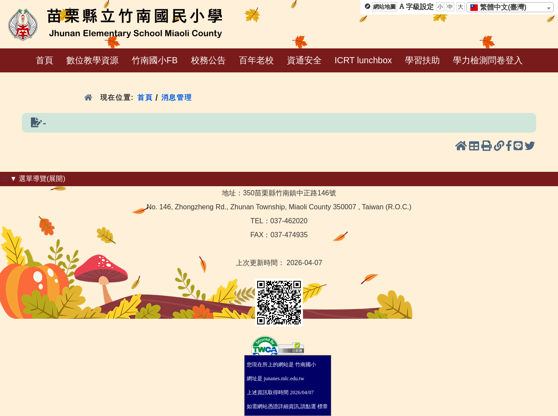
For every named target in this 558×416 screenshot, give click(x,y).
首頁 (44, 60)
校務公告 (208, 60)
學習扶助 (422, 60)
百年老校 (256, 60)
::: (5, 178)
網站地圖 (384, 6)
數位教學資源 (92, 60)
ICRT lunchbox (363, 60)
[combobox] (510, 7)
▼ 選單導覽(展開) (37, 178)
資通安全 (304, 60)
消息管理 (177, 97)
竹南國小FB (155, 60)
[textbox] (501, 7)
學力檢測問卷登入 (488, 60)
